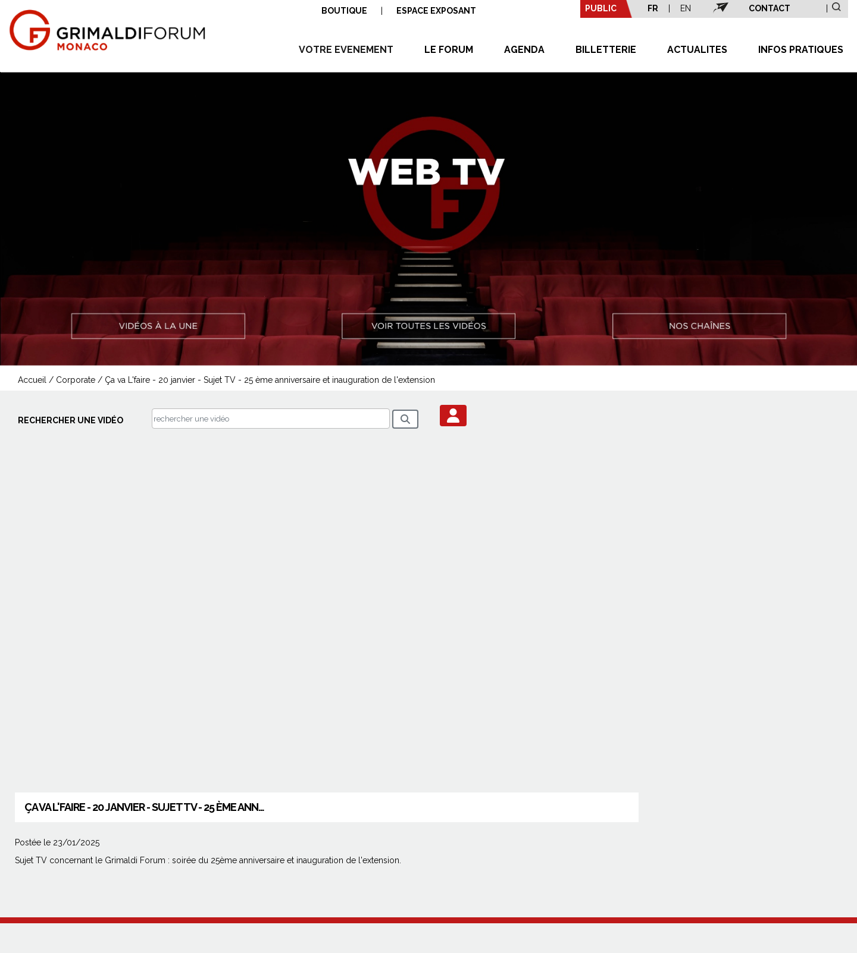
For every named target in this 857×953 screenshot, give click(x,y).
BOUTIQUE (344, 10)
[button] (453, 415)
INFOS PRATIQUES (800, 49)
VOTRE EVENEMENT (346, 49)
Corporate (75, 380)
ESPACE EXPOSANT (436, 10)
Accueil (32, 380)
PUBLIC (601, 8)
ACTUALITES (697, 49)
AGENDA (524, 49)
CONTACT (769, 8)
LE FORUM (448, 49)
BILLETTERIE (605, 49)
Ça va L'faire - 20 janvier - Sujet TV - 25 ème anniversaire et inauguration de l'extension (270, 380)
